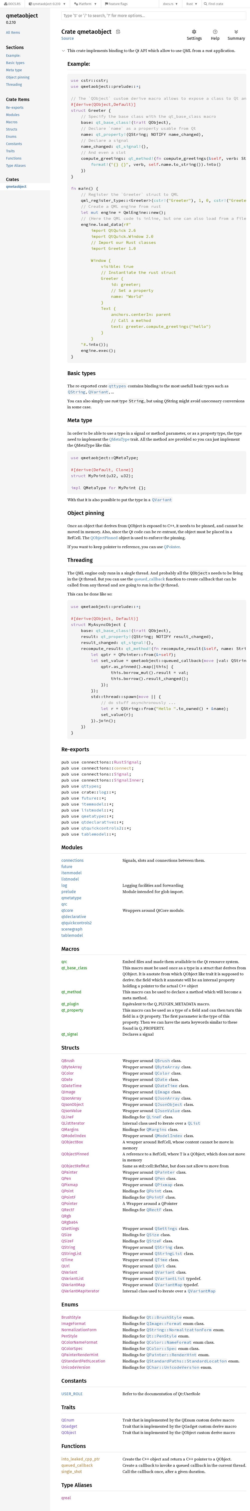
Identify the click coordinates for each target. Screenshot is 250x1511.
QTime (67, 1259)
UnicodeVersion (75, 1367)
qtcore (67, 910)
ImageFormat (73, 1323)
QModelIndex (73, 1135)
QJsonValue (71, 1110)
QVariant (69, 1272)
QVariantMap (73, 1284)
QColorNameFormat (79, 1342)
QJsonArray (71, 1098)
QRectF (67, 1209)
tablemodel (93, 834)
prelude (68, 891)
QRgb (66, 1216)
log (102, 792)
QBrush (67, 1060)
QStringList (71, 1253)
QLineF (67, 1117)
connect (123, 768)
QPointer (172, 546)
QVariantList (72, 1278)
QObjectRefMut (75, 1166)
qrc (64, 904)
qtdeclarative (97, 822)
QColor (67, 1073)
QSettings (70, 1228)
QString (68, 1247)
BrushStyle (71, 1317)
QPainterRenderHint (79, 1354)
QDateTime (71, 1085)
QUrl (65, 1266)
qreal (66, 1497)
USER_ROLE (72, 1393)
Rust (189, 4)
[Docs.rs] (12, 4)
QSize (66, 1234)
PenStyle (69, 1336)
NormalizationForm (79, 1329)
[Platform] (85, 4)
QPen (66, 1178)
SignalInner (128, 780)
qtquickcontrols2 (101, 828)
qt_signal (69, 1034)
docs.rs (168, 4)
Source (67, 38)
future (88, 798)
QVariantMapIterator (80, 1291)
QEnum (67, 1420)
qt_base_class (74, 968)
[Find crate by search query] (229, 4)
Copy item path (118, 31)
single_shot (71, 1471)
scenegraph (71, 929)
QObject (68, 1432)
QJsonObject (72, 1104)
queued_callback (149, 579)
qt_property (72, 1010)
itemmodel (92, 804)
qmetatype (92, 816)
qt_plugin (70, 1004)
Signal (121, 774)
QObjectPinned (104, 537)
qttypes (90, 786)
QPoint (67, 1191)
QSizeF (67, 1241)
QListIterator (73, 1123)
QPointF (68, 1197)
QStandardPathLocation (83, 1361)
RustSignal (126, 762)
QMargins (69, 1129)
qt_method (71, 992)
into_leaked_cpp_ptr (80, 1459)
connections (72, 860)
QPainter (69, 1172)
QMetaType (119, 439)
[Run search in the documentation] (153, 16)
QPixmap (69, 1184)
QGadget (69, 1426)
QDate (67, 1079)
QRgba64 (69, 1222)
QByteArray (71, 1067)
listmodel (92, 810)
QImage (68, 1092)
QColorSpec (72, 1348)
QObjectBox (72, 1142)
